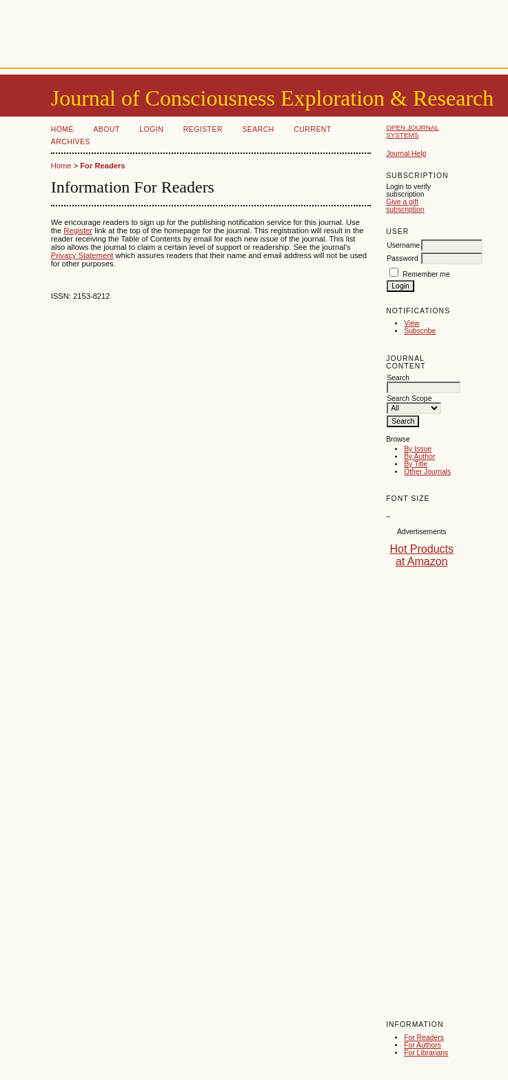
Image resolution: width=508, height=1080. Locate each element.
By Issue (417, 449)
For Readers (424, 1037)
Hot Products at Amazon (421, 555)
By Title (415, 464)
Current (312, 129)
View (411, 323)
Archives (70, 142)
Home (62, 129)
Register (203, 129)
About (106, 129)
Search (258, 129)
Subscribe (420, 331)
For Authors (422, 1045)
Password (402, 258)
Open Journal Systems (412, 131)
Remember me (426, 274)
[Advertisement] (254, 31)
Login (151, 129)
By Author (419, 456)
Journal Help (406, 153)
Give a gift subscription (405, 205)
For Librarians (426, 1053)
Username (403, 245)
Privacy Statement (82, 255)
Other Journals (427, 471)
